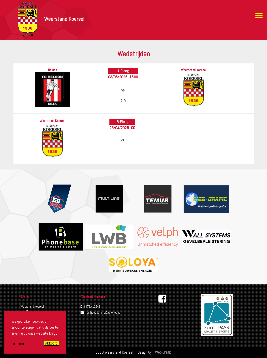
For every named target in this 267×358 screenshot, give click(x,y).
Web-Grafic (162, 352)
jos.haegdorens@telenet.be (103, 312)
